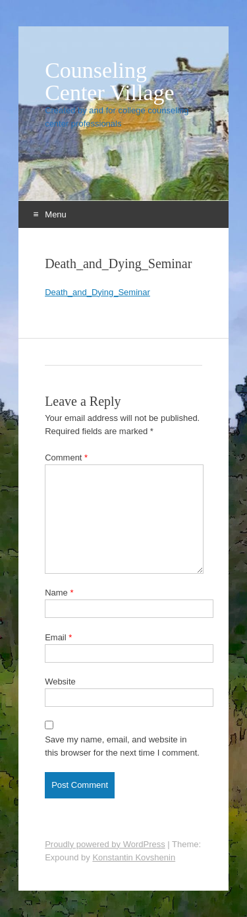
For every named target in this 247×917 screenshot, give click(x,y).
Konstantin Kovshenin (133, 857)
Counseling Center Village (110, 81)
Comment (66, 457)
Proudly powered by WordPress (105, 844)
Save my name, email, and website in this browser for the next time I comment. (122, 746)
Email (58, 637)
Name (59, 592)
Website (60, 681)
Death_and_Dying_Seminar (97, 292)
